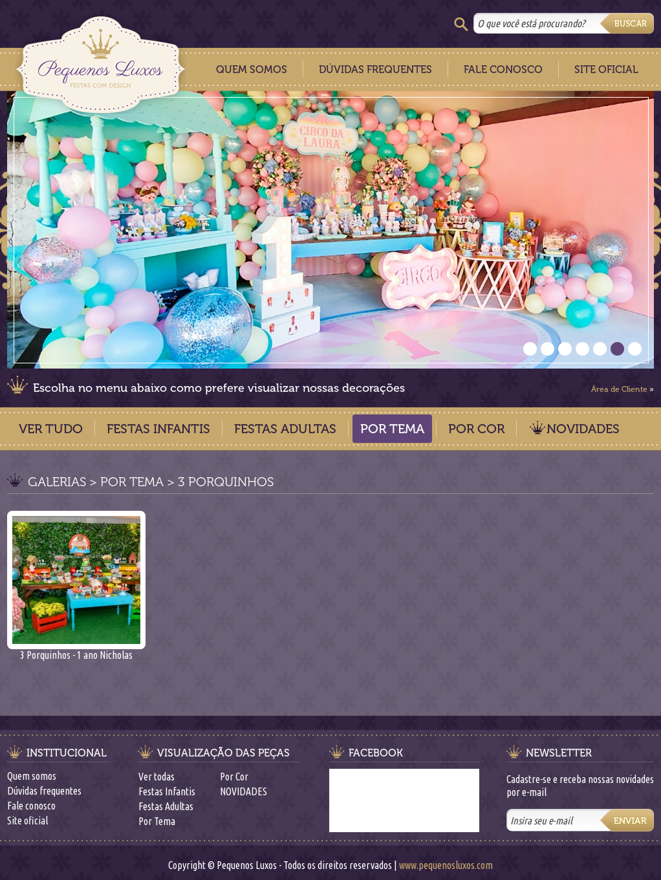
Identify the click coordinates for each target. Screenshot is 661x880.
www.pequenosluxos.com (446, 865)
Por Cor (476, 428)
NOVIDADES (583, 428)
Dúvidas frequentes (44, 791)
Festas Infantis (158, 428)
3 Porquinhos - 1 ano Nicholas (76, 650)
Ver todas (156, 776)
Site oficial (27, 820)
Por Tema (392, 428)
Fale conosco (31, 805)
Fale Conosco (503, 69)
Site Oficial (606, 69)
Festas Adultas (285, 428)
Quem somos (31, 776)
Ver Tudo (51, 428)
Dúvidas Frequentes (375, 69)
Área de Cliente (619, 389)
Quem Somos (251, 69)
